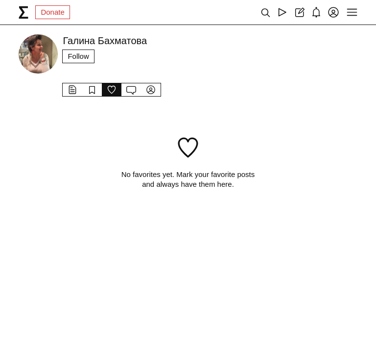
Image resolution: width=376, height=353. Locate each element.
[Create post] (299, 12)
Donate (52, 12)
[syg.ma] (23, 12)
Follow (78, 56)
